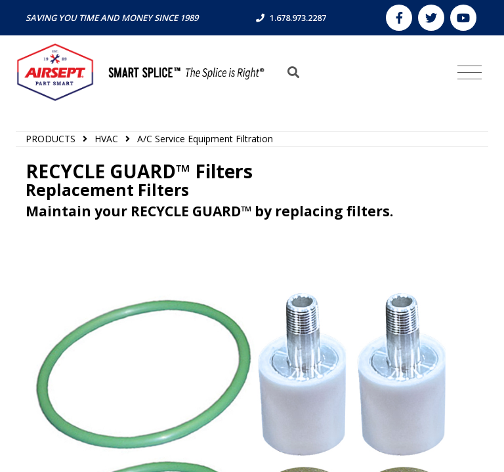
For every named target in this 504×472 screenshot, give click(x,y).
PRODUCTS (50, 138)
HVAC (106, 138)
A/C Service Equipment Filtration (205, 138)
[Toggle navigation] (469, 72)
